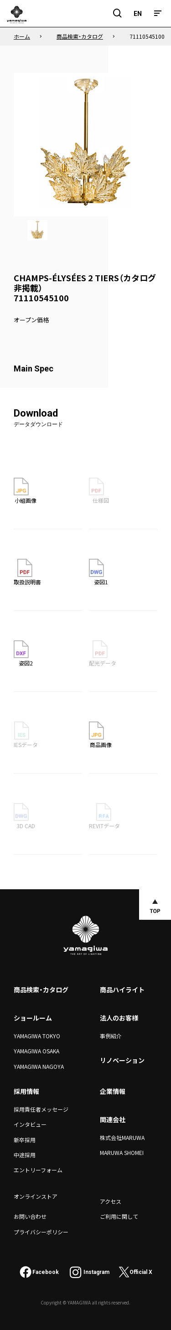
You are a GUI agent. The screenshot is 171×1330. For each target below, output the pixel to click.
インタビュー (30, 1124)
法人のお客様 (119, 1017)
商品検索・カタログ (41, 989)
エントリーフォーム (38, 1170)
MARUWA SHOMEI (122, 1152)
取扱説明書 (27, 572)
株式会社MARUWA (122, 1137)
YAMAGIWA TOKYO (37, 1036)
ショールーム (33, 1017)
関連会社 (112, 1119)
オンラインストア (35, 1196)
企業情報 (112, 1091)
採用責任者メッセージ (41, 1109)
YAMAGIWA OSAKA (36, 1051)
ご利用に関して (119, 1216)
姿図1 (98, 572)
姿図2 (23, 653)
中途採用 (25, 1155)
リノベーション (122, 1060)
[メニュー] (158, 13)
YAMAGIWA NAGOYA (39, 1066)
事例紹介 (111, 1036)
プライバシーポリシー (41, 1232)
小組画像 (25, 491)
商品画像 (100, 735)
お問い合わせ (30, 1216)
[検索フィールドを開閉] (118, 13)
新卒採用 (25, 1140)
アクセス (110, 1201)
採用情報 (26, 1091)
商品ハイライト (122, 989)
